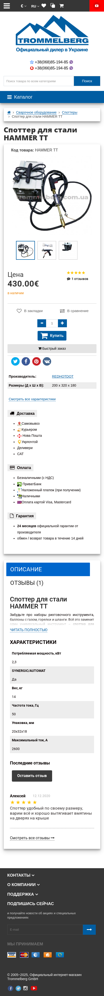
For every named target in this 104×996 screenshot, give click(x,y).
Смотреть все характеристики (32, 399)
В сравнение (74, 310)
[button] (24, 5)
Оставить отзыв (32, 775)
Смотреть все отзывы (32, 838)
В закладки (30, 310)
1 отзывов (77, 279)
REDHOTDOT (63, 376)
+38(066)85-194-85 (52, 68)
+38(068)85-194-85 (52, 62)
